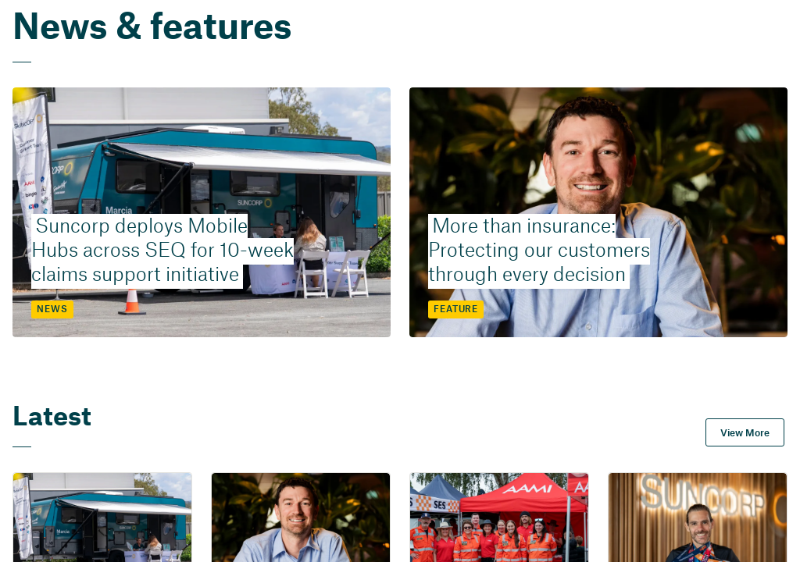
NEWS (52, 309)
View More (745, 433)
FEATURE (456, 309)
